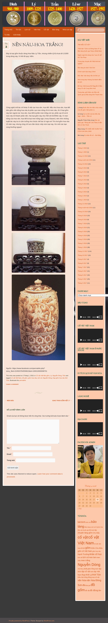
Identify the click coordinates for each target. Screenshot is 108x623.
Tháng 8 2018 (82, 219)
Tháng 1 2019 (82, 200)
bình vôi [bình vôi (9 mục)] (88, 522)
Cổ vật (46, 30)
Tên (9, 448)
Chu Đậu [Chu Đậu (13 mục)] (96, 533)
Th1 (6, 45)
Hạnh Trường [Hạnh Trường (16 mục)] (83, 554)
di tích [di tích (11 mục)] (83, 548)
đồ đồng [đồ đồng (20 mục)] (94, 590)
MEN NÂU (9, 400)
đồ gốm (24, 378)
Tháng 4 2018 (82, 235)
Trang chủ (8, 30)
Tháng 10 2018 (83, 211)
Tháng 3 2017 (82, 283)
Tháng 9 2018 (82, 215)
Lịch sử (27, 30)
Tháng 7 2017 (82, 267)
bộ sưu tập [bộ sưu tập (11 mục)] (93, 530)
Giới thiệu (17, 35)
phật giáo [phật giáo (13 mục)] (87, 569)
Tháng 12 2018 (83, 204)
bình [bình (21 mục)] (83, 522)
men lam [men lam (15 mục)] (92, 557)
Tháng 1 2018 (82, 247)
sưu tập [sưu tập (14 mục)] (98, 569)
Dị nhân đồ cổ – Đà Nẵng (92, 135)
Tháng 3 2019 (82, 192)
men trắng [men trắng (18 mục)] (85, 560)
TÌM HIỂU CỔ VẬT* (84, 44)
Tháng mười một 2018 (85, 207)
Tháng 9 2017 (82, 259)
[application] (90, 313)
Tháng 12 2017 (83, 251)
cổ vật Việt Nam (16, 378)
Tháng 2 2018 (82, 243)
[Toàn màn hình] (100, 317)
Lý (51, 375)
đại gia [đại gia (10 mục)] (88, 585)
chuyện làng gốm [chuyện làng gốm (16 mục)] (85, 533)
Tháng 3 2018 (82, 239)
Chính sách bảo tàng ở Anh (86, 71)
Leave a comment (12, 384)
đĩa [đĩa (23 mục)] (84, 585)
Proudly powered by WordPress (19, 621)
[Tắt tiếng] (98, 317)
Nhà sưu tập (67, 30)
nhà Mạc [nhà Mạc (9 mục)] (80, 569)
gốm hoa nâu (32, 378)
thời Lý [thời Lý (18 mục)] (89, 575)
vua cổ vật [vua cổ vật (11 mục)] (95, 577)
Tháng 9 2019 (82, 168)
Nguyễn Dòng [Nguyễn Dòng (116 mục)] (89, 565)
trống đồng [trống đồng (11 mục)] (88, 577)
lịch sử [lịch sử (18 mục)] (86, 557)
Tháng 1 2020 (82, 152)
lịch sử (40, 378)
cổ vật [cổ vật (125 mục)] (83, 537)
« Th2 (79, 509)
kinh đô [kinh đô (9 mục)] (80, 557)
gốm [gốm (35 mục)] (88, 547)
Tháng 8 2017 (82, 263)
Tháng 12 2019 (83, 156)
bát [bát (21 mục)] (79, 522)
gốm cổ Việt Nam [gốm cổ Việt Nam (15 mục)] (85, 551)
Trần (63, 375)
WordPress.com (49, 621)
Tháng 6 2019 (82, 180)
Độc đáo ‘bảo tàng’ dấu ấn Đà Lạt (89, 75)
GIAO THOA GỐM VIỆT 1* (62, 400)
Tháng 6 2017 (82, 271)
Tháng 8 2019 (82, 172)
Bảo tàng (55, 30)
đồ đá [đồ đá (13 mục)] (87, 591)
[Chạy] (81, 317)
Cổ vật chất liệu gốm (43, 375)
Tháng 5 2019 (82, 184)
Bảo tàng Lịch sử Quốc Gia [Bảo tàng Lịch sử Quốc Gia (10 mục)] (93, 527)
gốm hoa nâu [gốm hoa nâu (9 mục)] (96, 551)
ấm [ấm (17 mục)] (99, 590)
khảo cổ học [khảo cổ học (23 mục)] (96, 554)
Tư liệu (7, 35)
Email (9, 454)
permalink (22, 380)
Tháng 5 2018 (82, 231)
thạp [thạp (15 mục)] (83, 575)
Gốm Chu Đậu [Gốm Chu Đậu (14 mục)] (97, 548)
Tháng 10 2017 (83, 255)
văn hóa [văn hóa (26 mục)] (82, 580)
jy (78, 107)
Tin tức (18, 30)
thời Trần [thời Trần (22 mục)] (96, 574)
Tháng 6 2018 (82, 227)
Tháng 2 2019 (82, 196)
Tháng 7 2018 (82, 223)
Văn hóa (37, 30)
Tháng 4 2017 (82, 279)
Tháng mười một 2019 (85, 160)
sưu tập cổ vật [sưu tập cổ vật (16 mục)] (84, 571)
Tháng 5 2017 (82, 275)
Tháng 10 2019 (83, 164)
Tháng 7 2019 (82, 176)
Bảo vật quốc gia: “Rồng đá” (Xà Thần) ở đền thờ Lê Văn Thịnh (90, 122)
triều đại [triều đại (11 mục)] (80, 577)
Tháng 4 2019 (82, 188)
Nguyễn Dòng (57, 375)
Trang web (11, 460)
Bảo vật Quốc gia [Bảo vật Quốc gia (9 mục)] (83, 530)
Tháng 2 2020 (82, 148)
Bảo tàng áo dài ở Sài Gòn (86, 67)
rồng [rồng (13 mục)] (93, 569)
